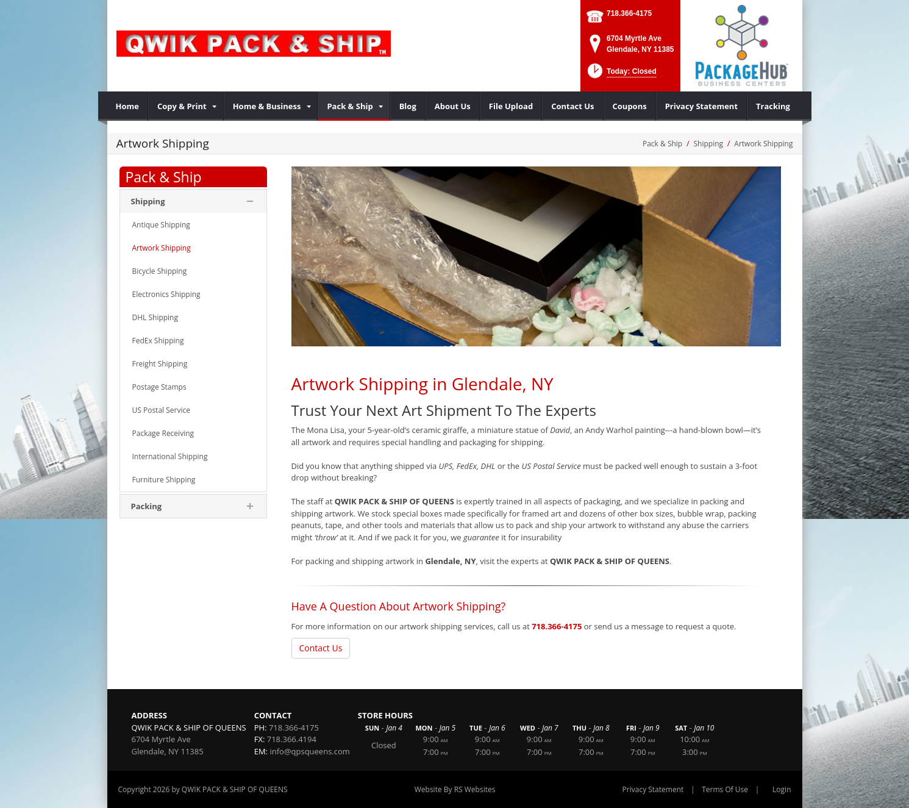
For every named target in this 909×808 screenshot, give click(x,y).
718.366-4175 (629, 13)
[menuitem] (127, 106)
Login (781, 789)
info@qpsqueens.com (309, 751)
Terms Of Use (725, 789)
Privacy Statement (653, 789)
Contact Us (321, 648)
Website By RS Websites (455, 789)
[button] (621, 75)
